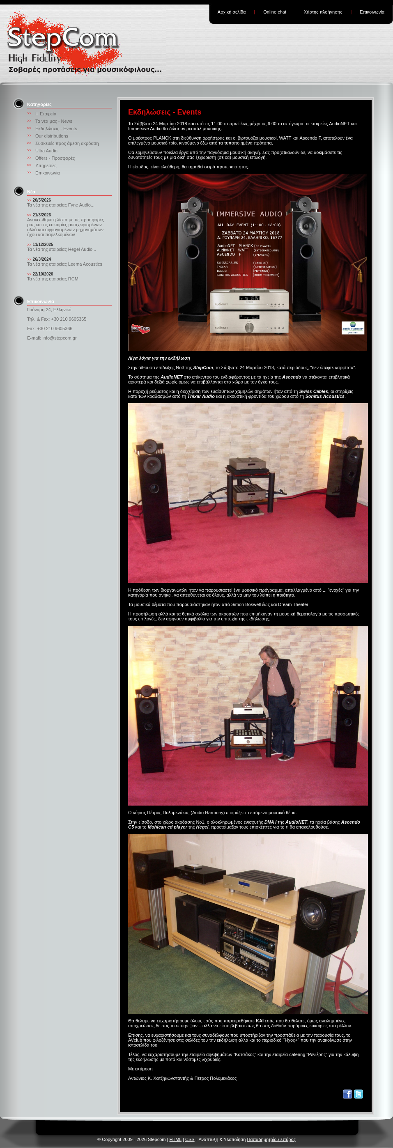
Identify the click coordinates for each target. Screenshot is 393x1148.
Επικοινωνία (372, 11)
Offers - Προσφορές (55, 158)
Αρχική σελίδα (232, 11)
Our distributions (51, 135)
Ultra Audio (46, 150)
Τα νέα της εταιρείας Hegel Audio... (61, 249)
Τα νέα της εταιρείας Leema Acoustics (64, 264)
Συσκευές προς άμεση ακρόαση (67, 143)
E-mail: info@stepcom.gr (52, 337)
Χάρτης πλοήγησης (323, 11)
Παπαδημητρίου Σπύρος (271, 1139)
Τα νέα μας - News (53, 121)
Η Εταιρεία (45, 113)
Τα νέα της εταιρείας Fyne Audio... (60, 204)
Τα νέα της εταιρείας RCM (52, 278)
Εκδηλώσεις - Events (56, 128)
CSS (190, 1139)
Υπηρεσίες (46, 165)
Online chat (274, 11)
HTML (175, 1139)
